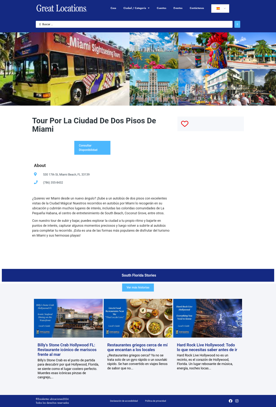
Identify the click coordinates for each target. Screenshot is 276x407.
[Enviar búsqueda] (237, 24)
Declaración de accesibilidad (124, 401)
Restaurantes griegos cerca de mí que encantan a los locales (137, 347)
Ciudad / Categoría (136, 8)
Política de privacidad (155, 401)
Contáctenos (197, 8)
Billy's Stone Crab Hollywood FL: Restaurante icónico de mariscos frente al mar (67, 350)
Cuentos (161, 8)
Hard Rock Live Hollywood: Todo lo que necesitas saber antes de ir (207, 347)
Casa (113, 8)
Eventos (178, 8)
